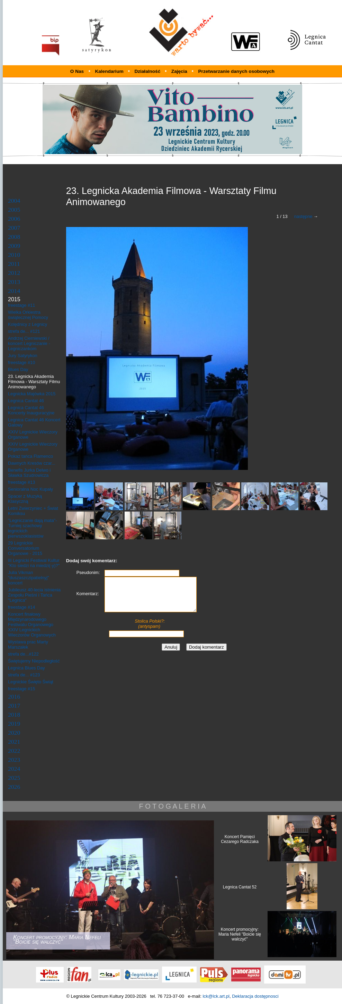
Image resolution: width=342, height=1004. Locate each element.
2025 (14, 777)
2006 (14, 218)
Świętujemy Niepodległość (34, 661)
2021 (14, 741)
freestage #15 (21, 688)
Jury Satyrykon (22, 355)
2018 (14, 714)
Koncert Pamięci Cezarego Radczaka (240, 839)
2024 (14, 768)
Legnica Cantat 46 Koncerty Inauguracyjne (31, 410)
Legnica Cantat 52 (239, 887)
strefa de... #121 (24, 331)
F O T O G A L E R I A (172, 806)
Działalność (148, 71)
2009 (14, 245)
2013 (14, 281)
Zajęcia (180, 71)
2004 (14, 200)
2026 (14, 786)
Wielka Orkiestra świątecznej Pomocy (28, 315)
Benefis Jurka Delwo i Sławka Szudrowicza (29, 472)
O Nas (77, 71)
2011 (14, 263)
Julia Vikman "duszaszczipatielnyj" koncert (28, 577)
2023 (14, 759)
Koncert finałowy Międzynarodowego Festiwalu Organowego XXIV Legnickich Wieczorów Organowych (32, 624)
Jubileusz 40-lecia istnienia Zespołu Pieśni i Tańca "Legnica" (34, 595)
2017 (14, 705)
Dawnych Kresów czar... (31, 463)
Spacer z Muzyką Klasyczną (25, 498)
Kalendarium (110, 71)
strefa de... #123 (24, 674)
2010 (14, 254)
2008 (14, 236)
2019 (14, 723)
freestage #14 (21, 607)
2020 (14, 732)
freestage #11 (21, 305)
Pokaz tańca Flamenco (30, 456)
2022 (14, 750)
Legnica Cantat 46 (26, 400)
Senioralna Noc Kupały (30, 489)
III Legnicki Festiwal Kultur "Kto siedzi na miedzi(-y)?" (34, 563)
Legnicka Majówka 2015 (31, 393)
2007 (14, 227)
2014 (14, 290)
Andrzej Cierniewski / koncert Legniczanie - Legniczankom (29, 343)
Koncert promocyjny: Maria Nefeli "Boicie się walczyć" (239, 934)
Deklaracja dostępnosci (255, 996)
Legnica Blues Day (26, 667)
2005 (14, 209)
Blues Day (18, 369)
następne (303, 216)
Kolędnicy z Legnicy (27, 324)
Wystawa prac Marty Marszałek (28, 644)
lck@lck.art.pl (216, 996)
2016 (14, 696)
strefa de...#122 (23, 654)
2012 (14, 272)
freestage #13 (21, 482)
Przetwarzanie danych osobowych (236, 71)
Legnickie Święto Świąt (30, 681)
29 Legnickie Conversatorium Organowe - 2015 (25, 548)
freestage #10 (21, 362)
